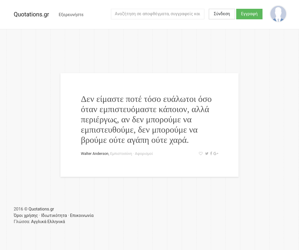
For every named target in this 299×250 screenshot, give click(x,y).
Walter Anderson (94, 153)
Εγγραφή (249, 13)
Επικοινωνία (82, 215)
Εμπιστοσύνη (121, 153)
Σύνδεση (222, 13)
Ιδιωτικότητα (54, 215)
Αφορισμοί (144, 153)
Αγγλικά (38, 221)
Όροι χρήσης (26, 215)
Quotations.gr (31, 14)
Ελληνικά (56, 221)
